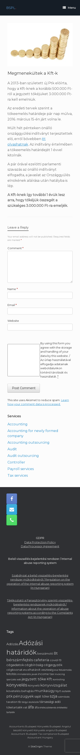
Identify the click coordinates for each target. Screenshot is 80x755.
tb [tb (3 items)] (19, 702)
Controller (16, 462)
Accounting (17, 424)
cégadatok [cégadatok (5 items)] (15, 665)
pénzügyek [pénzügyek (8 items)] (23, 696)
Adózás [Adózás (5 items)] (12, 644)
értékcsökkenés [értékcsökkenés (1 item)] (47, 707)
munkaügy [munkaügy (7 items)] (44, 691)
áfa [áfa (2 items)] (37, 707)
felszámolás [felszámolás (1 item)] (65, 670)
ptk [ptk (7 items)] (9, 696)
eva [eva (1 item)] (56, 670)
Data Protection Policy (40, 542)
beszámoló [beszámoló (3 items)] (45, 653)
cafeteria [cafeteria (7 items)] (41, 660)
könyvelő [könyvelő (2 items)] (34, 685)
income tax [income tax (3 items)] (46, 674)
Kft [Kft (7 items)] (49, 679)
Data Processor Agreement (40, 546)
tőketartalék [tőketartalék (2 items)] (14, 707)
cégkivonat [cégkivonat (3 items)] (14, 669)
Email (12, 305)
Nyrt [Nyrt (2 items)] (58, 691)
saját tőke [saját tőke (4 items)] (41, 696)
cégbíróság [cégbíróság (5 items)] (34, 665)
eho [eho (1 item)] (25, 670)
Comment (15, 248)
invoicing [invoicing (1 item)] (60, 674)
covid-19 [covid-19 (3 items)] (55, 660)
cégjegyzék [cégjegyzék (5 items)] (53, 665)
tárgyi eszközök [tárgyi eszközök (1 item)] (30, 702)
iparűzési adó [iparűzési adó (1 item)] (13, 679)
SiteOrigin (37, 746)
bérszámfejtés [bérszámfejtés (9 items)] (19, 660)
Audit (12, 449)
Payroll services (20, 469)
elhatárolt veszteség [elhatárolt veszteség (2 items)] (41, 669)
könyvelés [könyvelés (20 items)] (16, 685)
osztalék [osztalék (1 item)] (66, 691)
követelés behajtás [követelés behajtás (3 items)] (20, 691)
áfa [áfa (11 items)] (31, 707)
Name (12, 289)
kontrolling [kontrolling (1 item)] (59, 679)
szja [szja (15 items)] (53, 696)
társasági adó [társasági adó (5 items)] (50, 702)
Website (13, 320)
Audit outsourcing (23, 456)
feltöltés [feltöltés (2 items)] (11, 674)
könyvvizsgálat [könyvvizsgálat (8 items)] (53, 685)
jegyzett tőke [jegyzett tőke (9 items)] (34, 679)
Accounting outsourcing (28, 442)
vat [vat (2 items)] (25, 707)
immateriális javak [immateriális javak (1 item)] (27, 674)
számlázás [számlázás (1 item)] (64, 696)
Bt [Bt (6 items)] (56, 653)
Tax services (17, 475)
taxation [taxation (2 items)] (11, 702)
